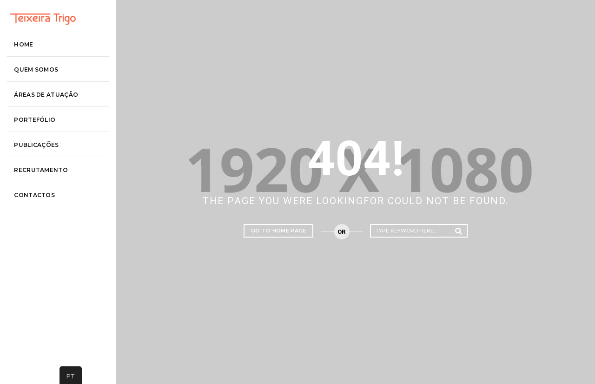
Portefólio (46, 167)
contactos (46, 242)
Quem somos (48, 116)
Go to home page (278, 230)
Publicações (48, 192)
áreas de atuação (58, 142)
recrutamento (52, 217)
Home (35, 91)
